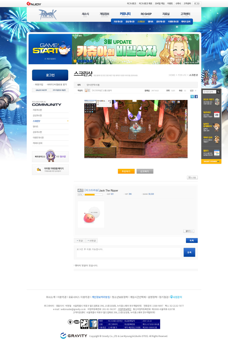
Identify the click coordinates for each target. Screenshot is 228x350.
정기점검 (163, 297)
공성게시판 (130, 22)
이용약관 (61, 297)
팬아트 (150, 22)
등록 (189, 252)
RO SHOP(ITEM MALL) (146, 14)
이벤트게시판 (173, 22)
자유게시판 (117, 22)
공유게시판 (161, 22)
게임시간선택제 (138, 297)
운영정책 (152, 297)
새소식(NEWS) (85, 14)
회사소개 (50, 297)
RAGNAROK (47, 14)
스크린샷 (141, 22)
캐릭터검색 (50, 143)
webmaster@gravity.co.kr (73, 309)
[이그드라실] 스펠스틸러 (102, 90)
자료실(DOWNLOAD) (166, 14)
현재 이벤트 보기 (94, 61)
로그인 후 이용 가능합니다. (128, 252)
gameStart (50, 46)
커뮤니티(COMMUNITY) (125, 14)
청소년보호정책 (120, 297)
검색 (218, 92)
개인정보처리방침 (101, 297)
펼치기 (188, 231)
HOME (172, 74)
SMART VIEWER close (211, 162)
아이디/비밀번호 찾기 (57, 84)
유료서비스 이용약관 (79, 297)
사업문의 (177, 297)
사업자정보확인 (124, 309)
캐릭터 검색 (187, 22)
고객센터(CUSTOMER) (185, 14)
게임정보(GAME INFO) (104, 14)
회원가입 (39, 84)
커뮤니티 (182, 74)
